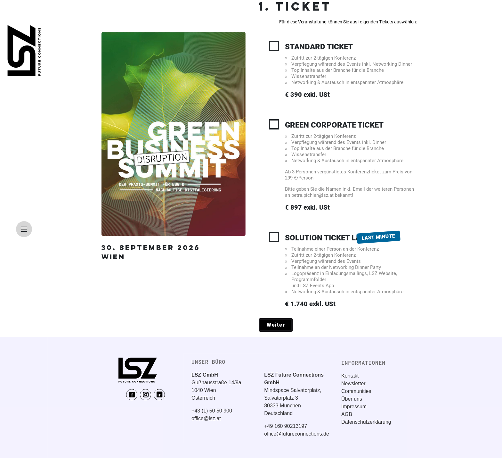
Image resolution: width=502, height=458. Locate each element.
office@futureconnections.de (296, 434)
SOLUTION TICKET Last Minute (351, 270)
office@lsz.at (206, 418)
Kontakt (350, 376)
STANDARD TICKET (351, 70)
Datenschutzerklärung (366, 422)
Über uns (351, 399)
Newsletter (353, 383)
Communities (356, 391)
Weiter (276, 325)
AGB (346, 414)
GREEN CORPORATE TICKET (351, 166)
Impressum (354, 406)
